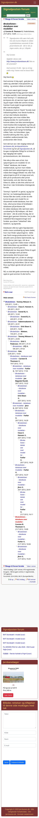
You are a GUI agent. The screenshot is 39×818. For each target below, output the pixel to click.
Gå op (11, 579)
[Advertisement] (19, 605)
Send (6, 762)
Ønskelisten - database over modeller (22, 367)
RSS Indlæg (21, 579)
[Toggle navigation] (35, 3)
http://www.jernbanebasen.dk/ (18, 61)
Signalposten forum (16, 9)
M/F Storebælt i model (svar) (14, 635)
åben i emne (31, 19)
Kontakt (33, 582)
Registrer (33, 12)
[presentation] (19, 754)
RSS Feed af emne (30, 297)
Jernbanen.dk (8, 146)
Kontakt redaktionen (25, 814)
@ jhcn (29, 34)
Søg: (4, 15)
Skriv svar (9, 292)
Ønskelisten (10, 302)
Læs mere (8, 695)
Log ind (27, 12)
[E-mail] (19, 745)
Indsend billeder (17, 762)
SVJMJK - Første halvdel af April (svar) (17, 653)
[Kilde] (19, 733)
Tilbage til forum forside (14, 19)
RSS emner (32, 579)
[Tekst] (19, 720)
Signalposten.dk (9, 2)
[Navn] (19, 739)
